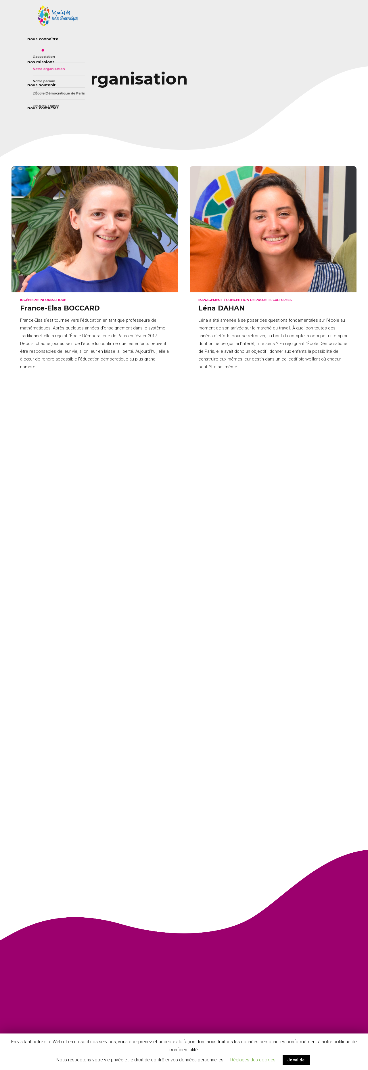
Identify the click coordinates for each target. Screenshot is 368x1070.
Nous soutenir (292, 16)
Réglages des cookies (252, 1060)
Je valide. (296, 1060)
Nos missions (250, 16)
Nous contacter (336, 16)
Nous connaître (206, 16)
